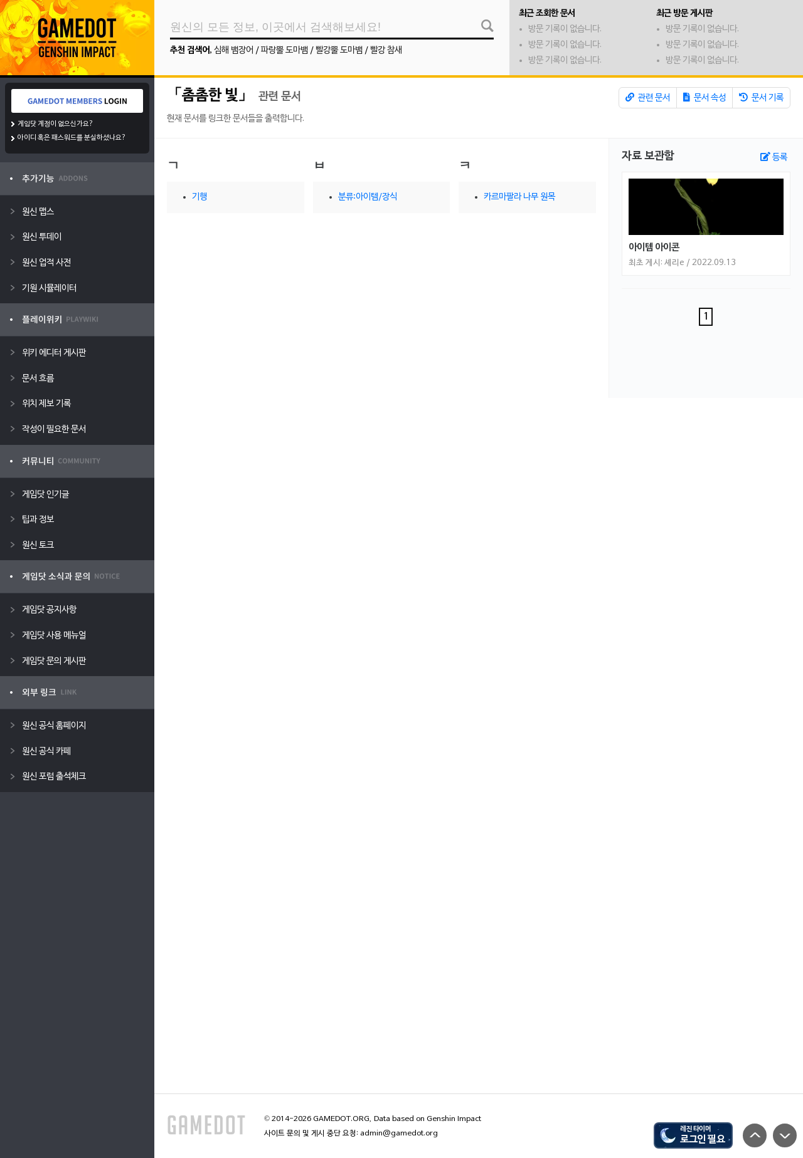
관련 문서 (647, 98)
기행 (199, 197)
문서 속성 (704, 98)
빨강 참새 (386, 50)
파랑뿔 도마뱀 (284, 50)
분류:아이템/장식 (367, 197)
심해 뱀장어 (233, 50)
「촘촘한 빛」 (210, 96)
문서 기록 (761, 98)
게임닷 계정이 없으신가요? (55, 124)
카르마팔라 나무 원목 (519, 197)
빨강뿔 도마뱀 (339, 50)
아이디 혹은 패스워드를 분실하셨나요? (72, 138)
